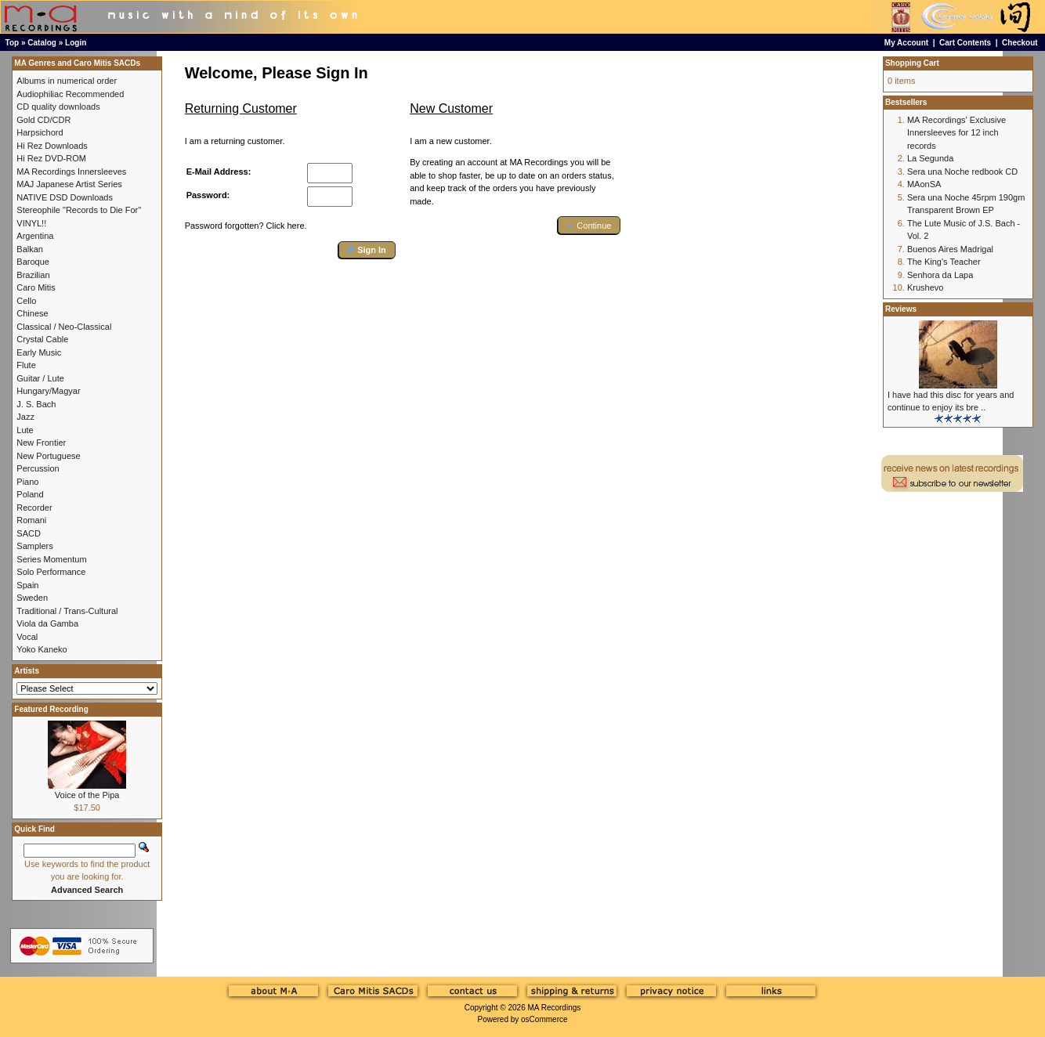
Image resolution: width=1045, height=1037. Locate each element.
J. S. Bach (36, 404)
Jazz (25, 416)
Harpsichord (39, 132)
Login (75, 42)
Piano (27, 481)
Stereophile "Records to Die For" (78, 210)
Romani (31, 520)
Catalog (41, 42)
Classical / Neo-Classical (63, 326)
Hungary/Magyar (48, 391)
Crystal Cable (42, 339)
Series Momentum (51, 559)
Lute (24, 430)
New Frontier (41, 442)
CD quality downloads (57, 106)
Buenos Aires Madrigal (950, 249)
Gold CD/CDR (43, 120)
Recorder (34, 507)
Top (12, 42)
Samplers (34, 546)
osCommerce (544, 1019)
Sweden (32, 597)
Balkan (29, 249)
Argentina (34, 235)
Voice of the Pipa (87, 795)
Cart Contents (965, 42)
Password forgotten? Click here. (246, 225)
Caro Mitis (36, 287)
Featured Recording (51, 709)
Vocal (27, 636)
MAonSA (924, 184)
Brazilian (32, 275)
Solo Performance (50, 571)
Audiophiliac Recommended (70, 94)
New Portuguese (48, 456)
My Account (906, 42)
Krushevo (925, 287)
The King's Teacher (944, 261)
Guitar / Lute (40, 378)
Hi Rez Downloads (51, 145)
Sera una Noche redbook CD (962, 171)
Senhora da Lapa (940, 275)
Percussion (37, 468)
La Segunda (930, 158)
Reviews (901, 309)
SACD (28, 533)
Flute (25, 365)
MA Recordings (553, 1007)
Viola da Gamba (47, 623)
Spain (27, 585)
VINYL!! (31, 223)
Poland (29, 494)
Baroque (32, 261)
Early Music (38, 352)
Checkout (1020, 42)
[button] (367, 250)
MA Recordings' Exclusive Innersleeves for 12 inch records (956, 132)
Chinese (32, 313)
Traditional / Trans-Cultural (67, 611)
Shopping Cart (912, 63)
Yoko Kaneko (41, 649)
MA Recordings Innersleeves (71, 171)
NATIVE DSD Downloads (64, 197)
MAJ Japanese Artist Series (69, 184)
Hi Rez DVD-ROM (51, 158)
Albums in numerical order (66, 80)
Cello (26, 300)
